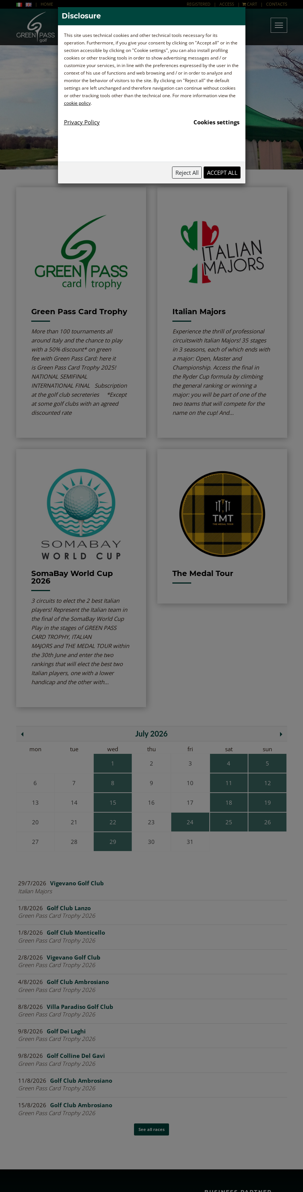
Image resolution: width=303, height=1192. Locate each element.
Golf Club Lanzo (69, 908)
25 (228, 822)
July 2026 (152, 733)
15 (113, 802)
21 (74, 822)
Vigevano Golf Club (77, 883)
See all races (151, 998)
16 (151, 802)
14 (74, 802)
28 (74, 841)
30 (151, 841)
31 (190, 841)
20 (35, 822)
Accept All (222, 172)
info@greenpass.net (145, 1117)
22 (113, 822)
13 (35, 802)
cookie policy (77, 103)
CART (249, 4)
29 (113, 841)
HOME (47, 4)
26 (267, 822)
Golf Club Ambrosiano (78, 982)
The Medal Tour (202, 573)
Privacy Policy (82, 122)
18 (228, 802)
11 (228, 783)
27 (35, 841)
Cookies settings (216, 122)
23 (151, 822)
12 (267, 783)
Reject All (187, 172)
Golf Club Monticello (76, 932)
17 (190, 802)
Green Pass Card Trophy (79, 311)
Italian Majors (199, 311)
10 (190, 783)
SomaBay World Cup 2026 (72, 577)
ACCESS (226, 4)
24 (190, 822)
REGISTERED (199, 4)
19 (267, 802)
